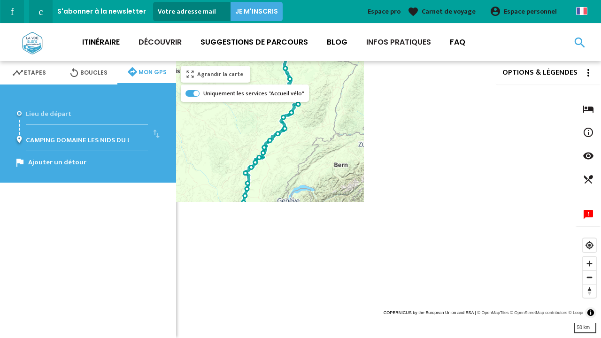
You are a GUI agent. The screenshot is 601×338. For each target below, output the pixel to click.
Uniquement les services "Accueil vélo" (253, 93)
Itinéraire (101, 42)
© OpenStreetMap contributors (538, 312)
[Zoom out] (589, 277)
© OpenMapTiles (493, 312)
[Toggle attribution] (590, 312)
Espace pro (384, 11)
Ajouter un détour (57, 162)
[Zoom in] (589, 263)
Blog (337, 42)
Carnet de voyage (449, 11)
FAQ (457, 42)
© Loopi (576, 312)
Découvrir (160, 42)
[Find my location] (589, 245)
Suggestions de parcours (254, 42)
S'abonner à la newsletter (101, 11)
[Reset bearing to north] (589, 291)
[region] (388, 199)
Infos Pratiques (398, 42)
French (582, 11)
